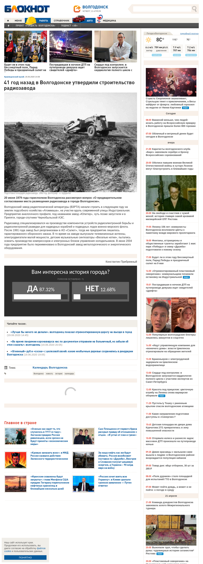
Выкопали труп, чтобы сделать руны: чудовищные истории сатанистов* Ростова (170, 550)
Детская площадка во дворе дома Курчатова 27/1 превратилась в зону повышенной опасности (169, 427)
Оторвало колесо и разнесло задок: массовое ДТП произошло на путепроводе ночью (171, 441)
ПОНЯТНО (25, 557)
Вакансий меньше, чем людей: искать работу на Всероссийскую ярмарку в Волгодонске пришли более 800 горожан (171, 123)
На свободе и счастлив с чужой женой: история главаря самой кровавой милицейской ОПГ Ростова (170, 216)
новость (49, 374)
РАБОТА (36, 20)
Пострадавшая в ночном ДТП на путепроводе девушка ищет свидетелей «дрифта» (169, 287)
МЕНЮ (18, 20)
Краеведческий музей (14, 77)
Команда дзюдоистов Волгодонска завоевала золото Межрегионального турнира (169, 505)
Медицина (106, 20)
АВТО (82, 20)
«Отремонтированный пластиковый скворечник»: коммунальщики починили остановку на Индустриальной (170, 274)
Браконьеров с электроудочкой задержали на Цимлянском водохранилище (167, 362)
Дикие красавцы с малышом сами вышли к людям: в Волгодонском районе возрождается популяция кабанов (170, 455)
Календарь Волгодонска (50, 367)
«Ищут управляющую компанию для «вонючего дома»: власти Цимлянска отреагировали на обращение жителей (170, 348)
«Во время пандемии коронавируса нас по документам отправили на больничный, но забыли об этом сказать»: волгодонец (67, 343)
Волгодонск (38, 374)
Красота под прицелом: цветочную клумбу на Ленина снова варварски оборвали (169, 392)
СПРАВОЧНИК (61, 20)
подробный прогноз (189, 33)
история (58, 374)
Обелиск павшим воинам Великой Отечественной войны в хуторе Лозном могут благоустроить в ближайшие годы (169, 165)
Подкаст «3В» (69, 25)
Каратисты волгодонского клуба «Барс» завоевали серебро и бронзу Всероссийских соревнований (168, 152)
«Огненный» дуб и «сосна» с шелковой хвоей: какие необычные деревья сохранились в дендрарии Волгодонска (70, 353)
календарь (69, 374)
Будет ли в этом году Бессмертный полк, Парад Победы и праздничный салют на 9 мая (170, 260)
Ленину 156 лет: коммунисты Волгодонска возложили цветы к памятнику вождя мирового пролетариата (170, 229)
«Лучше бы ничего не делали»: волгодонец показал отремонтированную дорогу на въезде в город (71, 332)
